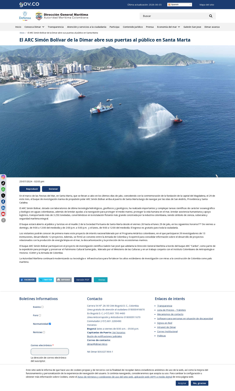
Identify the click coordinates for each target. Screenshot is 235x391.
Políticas (161, 335)
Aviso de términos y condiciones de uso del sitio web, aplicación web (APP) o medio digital (125, 378)
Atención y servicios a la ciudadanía (86, 26)
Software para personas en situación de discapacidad (185, 318)
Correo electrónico (41, 345)
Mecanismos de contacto (170, 314)
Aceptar (182, 385)
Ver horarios (118, 332)
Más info (198, 378)
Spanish (173, 4)
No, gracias (199, 385)
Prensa (150, 26)
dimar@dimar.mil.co (97, 344)
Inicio (18, 26)
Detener (51, 189)
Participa (114, 26)
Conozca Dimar (33, 26)
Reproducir (30, 189)
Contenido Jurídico (133, 26)
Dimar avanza (212, 26)
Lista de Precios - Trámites (171, 309)
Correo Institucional (167, 331)
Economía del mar (167, 26)
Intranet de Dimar (166, 327)
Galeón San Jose (192, 26)
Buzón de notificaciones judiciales (104, 336)
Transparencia (56, 26)
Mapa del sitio (207, 4)
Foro (35, 315)
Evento (37, 306)
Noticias (37, 332)
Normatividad (40, 323)
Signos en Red (164, 322)
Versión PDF (82, 279)
